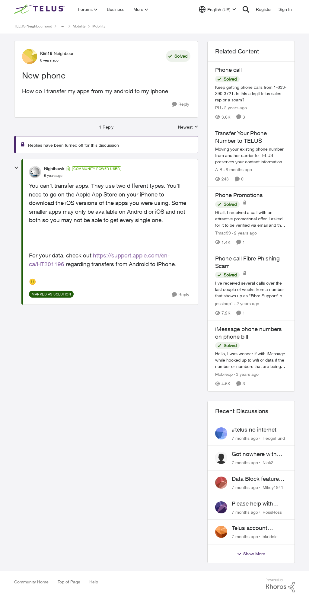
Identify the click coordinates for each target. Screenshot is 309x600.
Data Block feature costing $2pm (255, 479)
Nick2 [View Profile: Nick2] (268, 462)
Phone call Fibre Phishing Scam (247, 262)
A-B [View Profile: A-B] (218, 169)
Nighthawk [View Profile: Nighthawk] (54, 168)
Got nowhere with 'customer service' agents (255, 454)
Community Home (31, 581)
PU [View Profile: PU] (218, 107)
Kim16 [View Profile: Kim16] (46, 53)
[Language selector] (217, 9)
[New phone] (53, 175)
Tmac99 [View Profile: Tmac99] (223, 232)
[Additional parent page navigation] (62, 26)
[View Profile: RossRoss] (221, 507)
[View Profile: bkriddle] (221, 532)
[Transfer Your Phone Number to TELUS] (251, 155)
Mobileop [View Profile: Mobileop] (224, 374)
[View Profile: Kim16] (29, 56)
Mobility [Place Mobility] (79, 26)
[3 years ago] (246, 374)
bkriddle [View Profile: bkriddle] (270, 536)
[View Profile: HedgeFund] (221, 433)
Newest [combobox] (188, 127)
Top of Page (69, 581)
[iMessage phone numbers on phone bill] (251, 360)
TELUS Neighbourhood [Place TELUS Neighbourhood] (33, 26)
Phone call (228, 69)
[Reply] (180, 104)
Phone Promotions (239, 195)
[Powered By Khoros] (280, 585)
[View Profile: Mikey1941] (221, 483)
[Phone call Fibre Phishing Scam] (251, 289)
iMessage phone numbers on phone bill (248, 333)
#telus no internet (254, 429)
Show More (251, 554)
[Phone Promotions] (251, 218)
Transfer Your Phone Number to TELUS (241, 137)
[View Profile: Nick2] (221, 458)
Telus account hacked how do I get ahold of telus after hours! (258, 528)
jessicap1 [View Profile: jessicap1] (224, 303)
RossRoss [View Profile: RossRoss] (272, 511)
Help (93, 581)
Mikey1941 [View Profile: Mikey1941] (273, 487)
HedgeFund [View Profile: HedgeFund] (274, 437)
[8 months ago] (238, 169)
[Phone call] (251, 93)
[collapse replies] (16, 167)
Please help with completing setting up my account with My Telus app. (257, 503)
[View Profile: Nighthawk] (35, 172)
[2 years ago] (234, 107)
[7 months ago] (245, 438)
